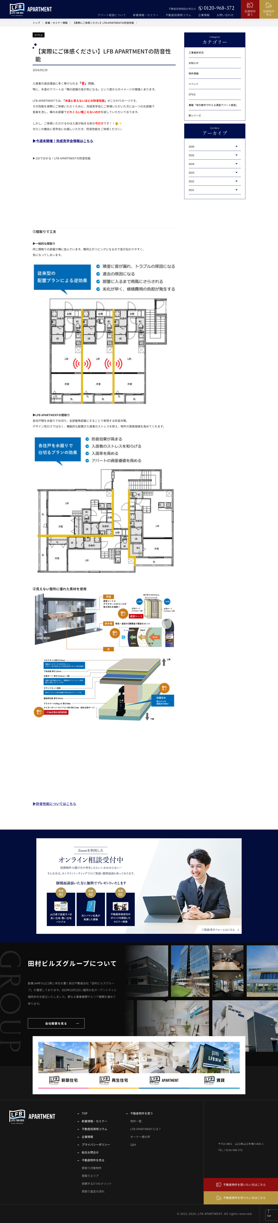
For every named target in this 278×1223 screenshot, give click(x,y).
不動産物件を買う (141, 1113)
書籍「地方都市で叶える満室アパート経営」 (213, 105)
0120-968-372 (219, 8)
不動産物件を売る (93, 1160)
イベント (194, 84)
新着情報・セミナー (146, 15)
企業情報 (204, 15)
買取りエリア (90, 1176)
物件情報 (194, 73)
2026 (191, 146)
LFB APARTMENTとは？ (145, 1129)
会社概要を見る (56, 1023)
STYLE (38, 35)
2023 (191, 172)
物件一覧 (136, 1121)
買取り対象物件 (92, 1168)
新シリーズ (195, 115)
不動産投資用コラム (178, 15)
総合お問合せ (90, 1152)
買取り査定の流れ (93, 1191)
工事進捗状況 (196, 52)
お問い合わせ (225, 15)
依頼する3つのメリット (97, 1183)
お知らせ (194, 63)
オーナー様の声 (140, 1137)
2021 (191, 190)
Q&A (133, 1144)
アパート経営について (112, 15)
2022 (191, 181)
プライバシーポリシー (96, 1144)
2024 (191, 164)
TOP (84, 1113)
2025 (191, 155)
